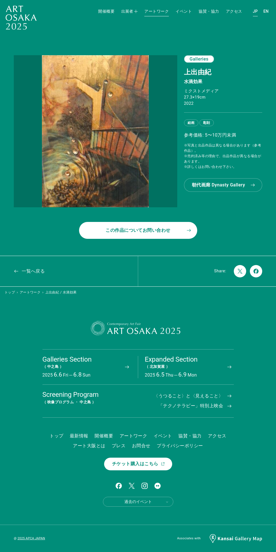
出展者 (129, 11)
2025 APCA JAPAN (31, 538)
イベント (184, 11)
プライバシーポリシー (180, 445)
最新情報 (79, 436)
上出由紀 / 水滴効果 (61, 292)
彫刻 (206, 123)
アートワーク (156, 11)
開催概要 (106, 11)
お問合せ (141, 445)
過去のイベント (146, 501)
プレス (118, 445)
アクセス (234, 11)
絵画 (191, 123)
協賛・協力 (209, 11)
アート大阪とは (89, 445)
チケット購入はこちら (138, 463)
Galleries (199, 59)
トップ (10, 292)
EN (266, 11)
